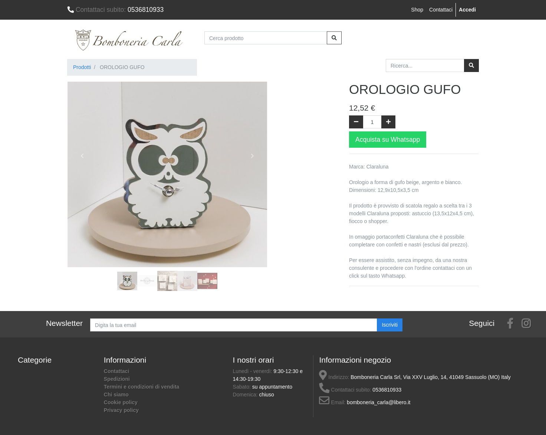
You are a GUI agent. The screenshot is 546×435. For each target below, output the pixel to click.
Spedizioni (117, 379)
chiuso (266, 395)
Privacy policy (121, 410)
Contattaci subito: (345, 390)
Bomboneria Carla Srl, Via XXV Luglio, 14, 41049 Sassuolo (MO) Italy (431, 377)
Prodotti (82, 67)
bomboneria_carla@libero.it (378, 402)
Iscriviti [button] (390, 325)
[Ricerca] (471, 65)
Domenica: (246, 395)
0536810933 (115, 9)
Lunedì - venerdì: (253, 371)
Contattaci (441, 10)
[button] (82, 156)
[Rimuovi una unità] (356, 121)
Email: (332, 402)
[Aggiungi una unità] (388, 121)
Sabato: (242, 387)
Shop (417, 10)
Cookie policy (121, 402)
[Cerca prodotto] (265, 38)
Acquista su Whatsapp (387, 139)
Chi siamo (116, 395)
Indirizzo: (334, 377)
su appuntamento (272, 387)
